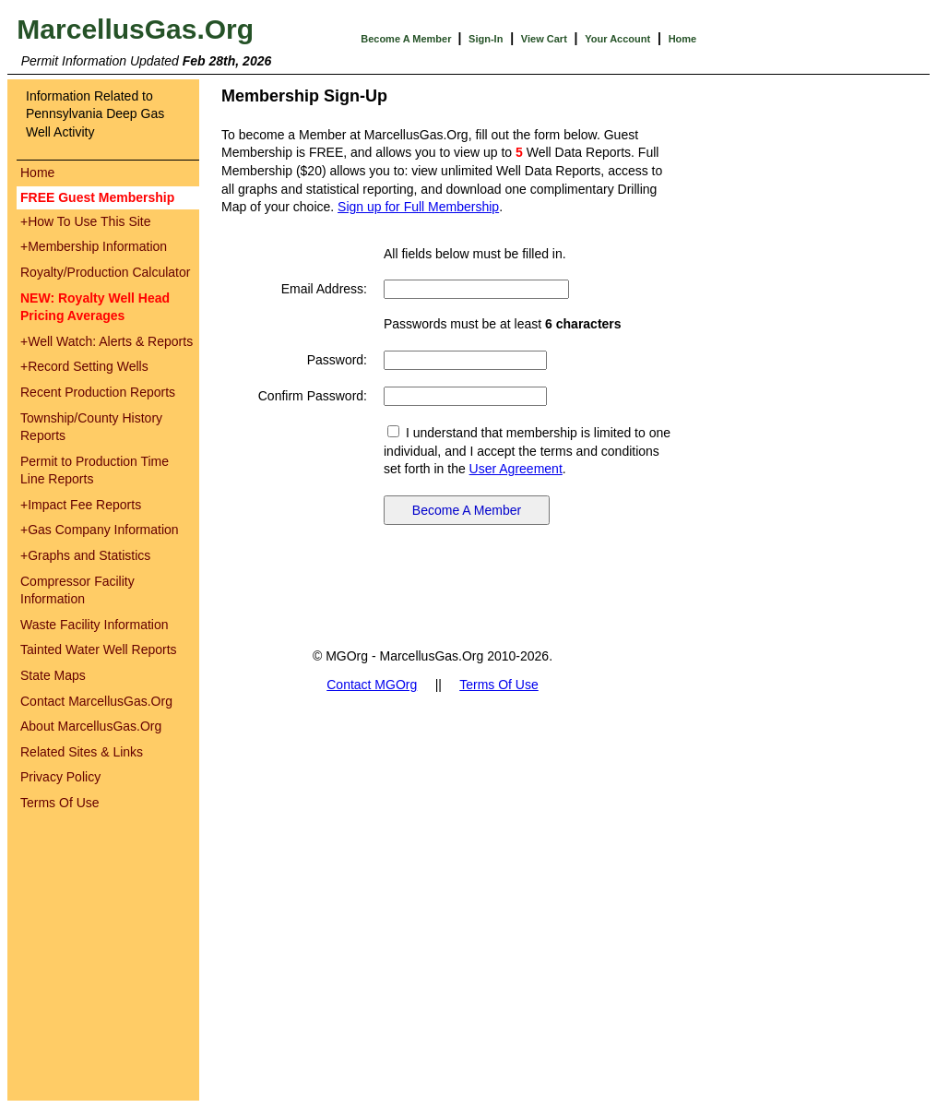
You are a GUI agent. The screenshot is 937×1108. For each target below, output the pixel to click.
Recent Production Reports (97, 392)
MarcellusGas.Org (135, 29)
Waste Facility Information (94, 624)
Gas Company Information (99, 529)
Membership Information (93, 246)
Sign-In (485, 38)
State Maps (53, 675)
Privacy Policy (60, 776)
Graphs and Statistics (85, 555)
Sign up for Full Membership (418, 206)
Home (683, 38)
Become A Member (407, 38)
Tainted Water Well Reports (98, 649)
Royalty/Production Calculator (105, 272)
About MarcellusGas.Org (90, 726)
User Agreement (516, 468)
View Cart (544, 38)
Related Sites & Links (81, 752)
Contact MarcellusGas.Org (96, 701)
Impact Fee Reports (80, 504)
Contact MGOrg (371, 684)
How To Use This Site (85, 221)
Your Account (617, 38)
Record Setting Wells (84, 366)
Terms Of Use (60, 802)
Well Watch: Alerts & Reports (106, 341)
